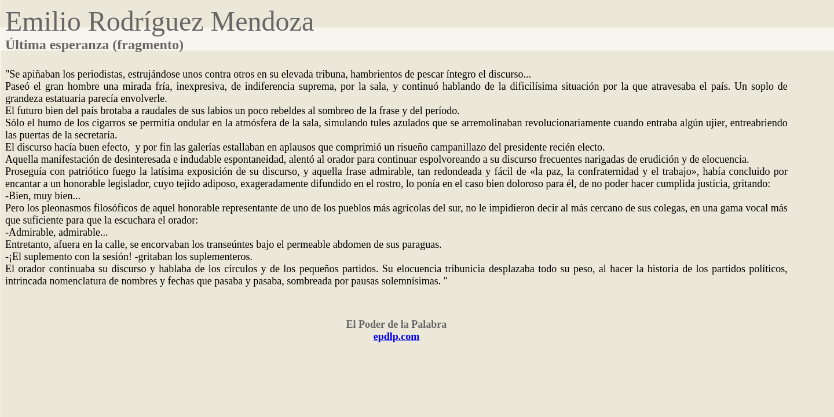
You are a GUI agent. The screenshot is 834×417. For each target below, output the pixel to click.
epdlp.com (397, 336)
